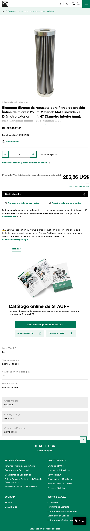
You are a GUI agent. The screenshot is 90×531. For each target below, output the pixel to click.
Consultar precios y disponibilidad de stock (26, 162)
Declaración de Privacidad (17, 470)
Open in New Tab (29, 333)
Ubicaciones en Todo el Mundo (62, 520)
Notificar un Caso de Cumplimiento (21, 486)
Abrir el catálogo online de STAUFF (45, 324)
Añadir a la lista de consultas (65, 203)
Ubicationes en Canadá (58, 515)
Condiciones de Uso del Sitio (18, 474)
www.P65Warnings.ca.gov (15, 239)
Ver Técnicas (10, 141)
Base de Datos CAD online (60, 483)
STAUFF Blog (11, 507)
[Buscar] (60, 4)
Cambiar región (45, 450)
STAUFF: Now (54, 474)
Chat (82, 521)
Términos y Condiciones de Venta (20, 466)
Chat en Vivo (53, 502)
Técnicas (16, 248)
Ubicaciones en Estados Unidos (62, 511)
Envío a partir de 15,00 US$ (79, 186)
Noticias (8, 502)
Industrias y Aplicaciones (59, 470)
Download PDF (61, 333)
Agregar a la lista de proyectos (21, 203)
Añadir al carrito (45, 194)
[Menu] (86, 4)
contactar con (9, 216)
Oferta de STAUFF (56, 466)
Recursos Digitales (56, 488)
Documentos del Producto (60, 479)
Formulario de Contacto (58, 507)
